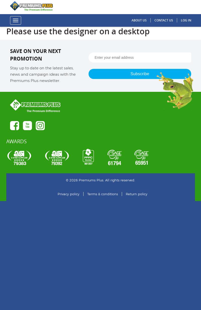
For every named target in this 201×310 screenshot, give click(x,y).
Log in (186, 20)
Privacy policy (68, 194)
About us (139, 20)
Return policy (136, 194)
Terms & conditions (102, 194)
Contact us (163, 20)
